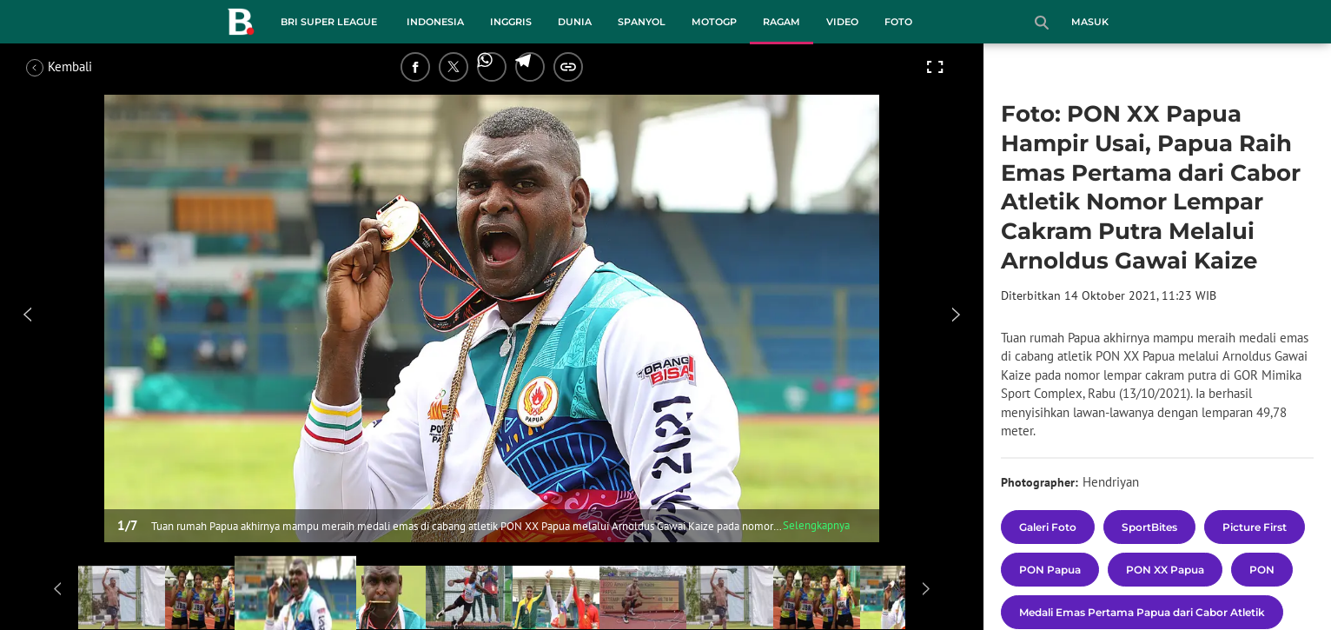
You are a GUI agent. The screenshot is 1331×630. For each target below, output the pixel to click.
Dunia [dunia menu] (575, 22)
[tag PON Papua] (1050, 570)
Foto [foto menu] (898, 22)
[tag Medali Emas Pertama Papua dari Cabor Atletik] (1142, 612)
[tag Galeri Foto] (1048, 527)
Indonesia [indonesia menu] (435, 22)
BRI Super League (329, 22)
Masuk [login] (1090, 22)
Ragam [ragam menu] (781, 22)
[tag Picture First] (1254, 527)
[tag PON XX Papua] (1165, 570)
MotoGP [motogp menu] (714, 22)
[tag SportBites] (1149, 527)
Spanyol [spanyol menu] (642, 22)
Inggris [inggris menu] (511, 22)
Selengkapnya (816, 525)
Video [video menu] (842, 22)
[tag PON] (1262, 570)
